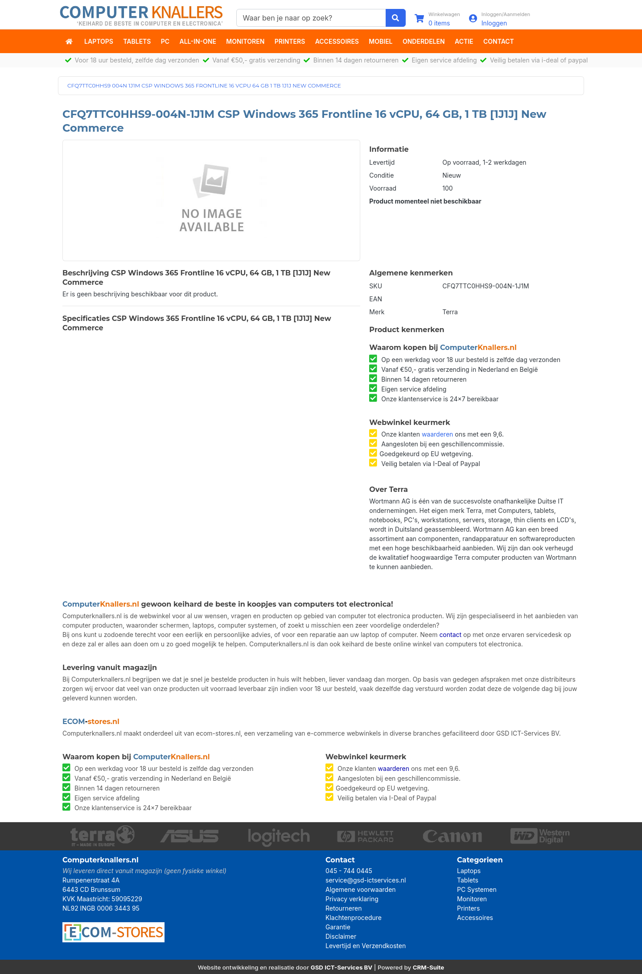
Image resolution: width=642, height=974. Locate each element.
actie (464, 41)
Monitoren (245, 41)
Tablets (137, 41)
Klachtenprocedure (353, 917)
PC (165, 41)
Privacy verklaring (352, 899)
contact (450, 634)
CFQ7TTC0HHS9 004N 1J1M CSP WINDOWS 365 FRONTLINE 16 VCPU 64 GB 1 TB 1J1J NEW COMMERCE (204, 85)
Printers (290, 41)
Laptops (98, 41)
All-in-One (198, 41)
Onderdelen (424, 41)
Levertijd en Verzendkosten (365, 945)
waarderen (437, 434)
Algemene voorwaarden (360, 889)
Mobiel (380, 41)
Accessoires (337, 41)
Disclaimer (340, 936)
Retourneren (343, 908)
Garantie (337, 927)
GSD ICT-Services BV (342, 967)
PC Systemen (477, 889)
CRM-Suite (428, 967)
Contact (498, 41)
